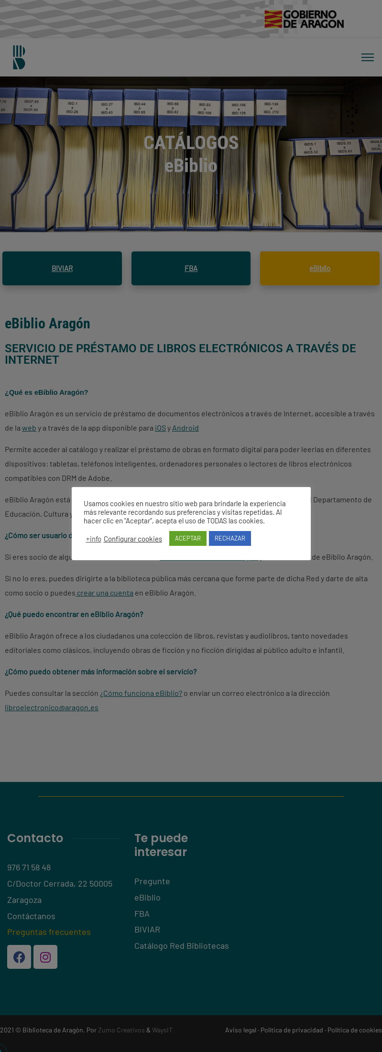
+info (93, 538)
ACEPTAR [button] (188, 538)
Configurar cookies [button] (133, 538)
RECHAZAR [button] (230, 538)
